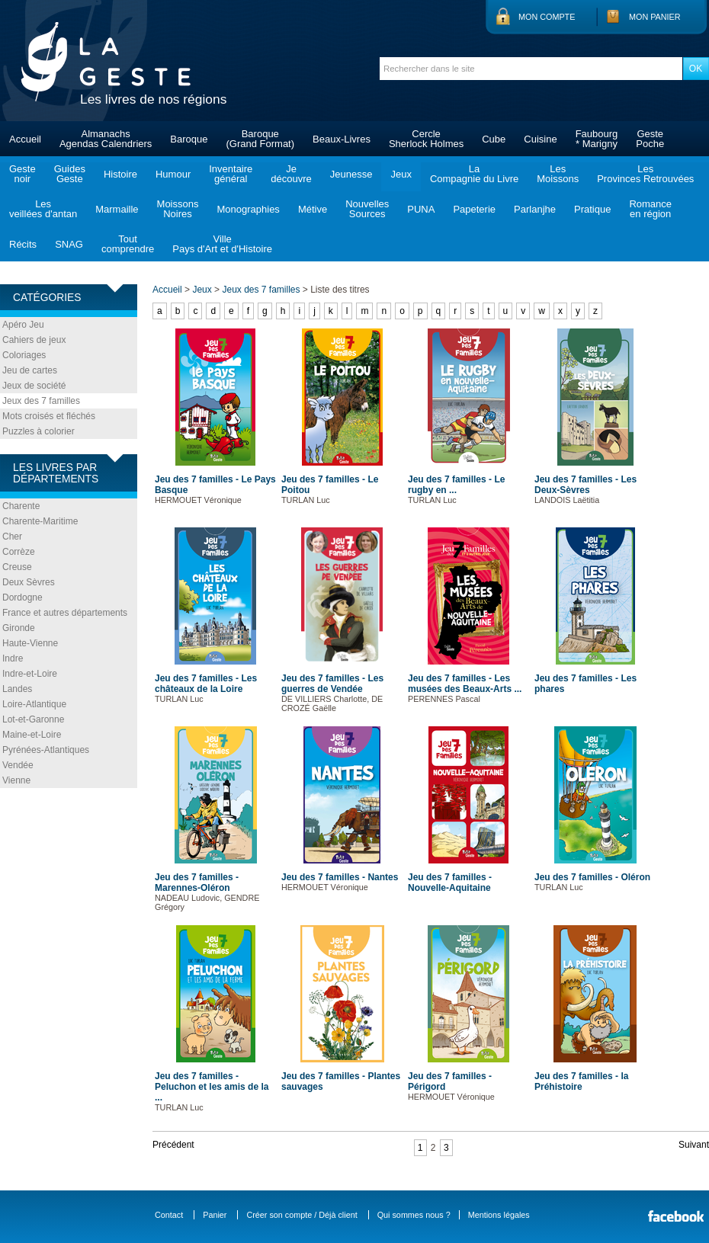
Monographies (248, 209)
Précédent (173, 1144)
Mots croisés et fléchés (48, 416)
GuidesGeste (69, 173)
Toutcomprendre (127, 244)
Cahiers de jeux (34, 340)
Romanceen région (650, 208)
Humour (173, 174)
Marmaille (116, 209)
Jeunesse (351, 174)
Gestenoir (22, 173)
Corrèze (18, 551)
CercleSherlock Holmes (426, 138)
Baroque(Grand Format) (260, 138)
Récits (23, 244)
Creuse (17, 567)
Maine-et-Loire (31, 734)
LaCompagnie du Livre (474, 173)
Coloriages (24, 355)
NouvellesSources (367, 208)
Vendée (18, 765)
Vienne (16, 780)
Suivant (694, 1144)
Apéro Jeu (23, 324)
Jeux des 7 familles (41, 401)
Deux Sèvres (28, 582)
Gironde (18, 628)
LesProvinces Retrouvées (645, 173)
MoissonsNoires (178, 208)
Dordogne (22, 597)
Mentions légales (499, 1214)
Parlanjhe (535, 209)
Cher (12, 536)
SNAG (69, 244)
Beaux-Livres (342, 139)
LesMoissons (558, 173)
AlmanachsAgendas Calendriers (105, 138)
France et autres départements (64, 612)
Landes (17, 689)
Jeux (400, 174)
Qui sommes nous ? (414, 1214)
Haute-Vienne (30, 643)
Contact (169, 1214)
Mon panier (655, 16)
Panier (214, 1214)
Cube (493, 139)
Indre (12, 658)
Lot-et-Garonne (33, 719)
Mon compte (546, 16)
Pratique (592, 209)
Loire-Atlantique (34, 704)
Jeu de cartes (29, 370)
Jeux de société (34, 385)
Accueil (25, 139)
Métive (312, 209)
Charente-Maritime (40, 521)
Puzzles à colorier (38, 431)
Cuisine (540, 139)
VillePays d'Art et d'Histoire (222, 244)
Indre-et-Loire (29, 673)
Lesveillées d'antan (43, 208)
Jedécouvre (291, 173)
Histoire (120, 174)
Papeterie (474, 209)
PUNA (421, 209)
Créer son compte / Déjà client (301, 1214)
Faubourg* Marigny (597, 138)
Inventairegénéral (230, 173)
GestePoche (650, 138)
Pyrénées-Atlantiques (45, 750)
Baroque (188, 139)
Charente (21, 506)
